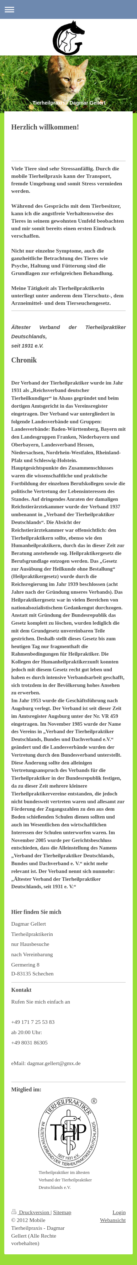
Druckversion (31, 1212)
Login (119, 1212)
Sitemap (62, 1212)
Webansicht (113, 1220)
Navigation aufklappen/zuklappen (68, 9)
